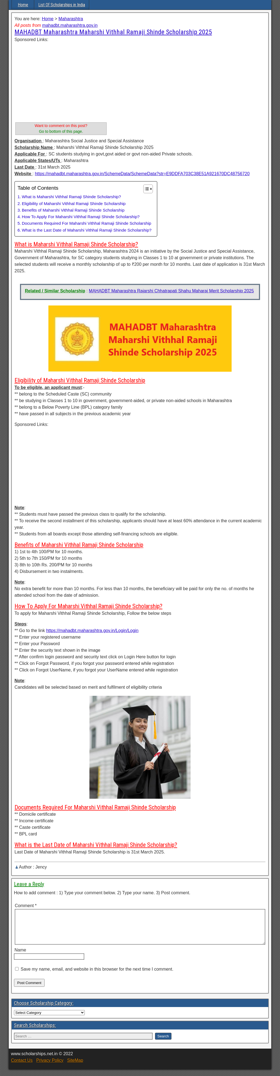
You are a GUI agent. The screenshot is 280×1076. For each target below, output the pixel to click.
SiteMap (75, 1067)
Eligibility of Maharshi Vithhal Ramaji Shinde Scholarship (74, 203)
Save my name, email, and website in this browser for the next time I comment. (97, 975)
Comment (26, 905)
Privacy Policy (49, 1067)
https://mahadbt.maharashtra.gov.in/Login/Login (92, 630)
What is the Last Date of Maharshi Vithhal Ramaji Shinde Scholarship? (86, 230)
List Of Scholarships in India (61, 4)
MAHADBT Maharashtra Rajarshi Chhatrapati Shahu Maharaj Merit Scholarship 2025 (171, 291)
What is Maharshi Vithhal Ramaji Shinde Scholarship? (71, 196)
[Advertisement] (60, 81)
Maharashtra (71, 18)
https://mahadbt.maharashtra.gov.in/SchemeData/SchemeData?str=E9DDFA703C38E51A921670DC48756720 (142, 173)
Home (23, 4)
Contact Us (22, 1067)
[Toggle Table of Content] (145, 189)
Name (20, 956)
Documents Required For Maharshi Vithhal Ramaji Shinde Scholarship (86, 223)
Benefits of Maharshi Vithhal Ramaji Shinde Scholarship (73, 210)
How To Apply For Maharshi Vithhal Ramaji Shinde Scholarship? (81, 216)
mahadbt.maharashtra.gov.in (69, 25)
